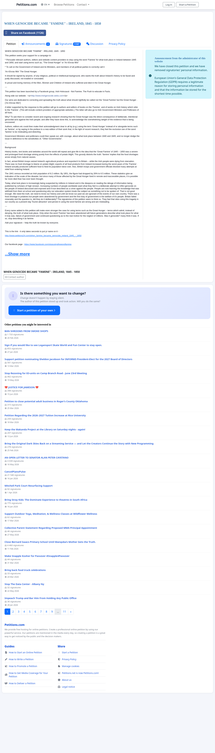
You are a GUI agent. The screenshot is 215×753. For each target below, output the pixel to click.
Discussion (94, 89)
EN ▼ (45, 4)
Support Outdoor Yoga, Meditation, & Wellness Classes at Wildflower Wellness (51, 559)
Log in (169, 4)
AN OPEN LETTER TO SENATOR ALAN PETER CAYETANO (37, 503)
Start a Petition (187, 4)
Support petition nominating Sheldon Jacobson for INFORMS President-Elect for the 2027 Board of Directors (68, 404)
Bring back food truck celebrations (25, 615)
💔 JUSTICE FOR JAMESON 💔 (22, 433)
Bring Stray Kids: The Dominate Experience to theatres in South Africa (46, 545)
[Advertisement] (101, 40)
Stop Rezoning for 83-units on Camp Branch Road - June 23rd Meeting (46, 419)
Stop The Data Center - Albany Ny (24, 629)
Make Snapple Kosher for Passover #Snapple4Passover (37, 601)
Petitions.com (26, 4)
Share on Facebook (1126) (24, 79)
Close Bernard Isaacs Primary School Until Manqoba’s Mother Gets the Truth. (50, 587)
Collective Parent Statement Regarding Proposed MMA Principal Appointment (51, 573)
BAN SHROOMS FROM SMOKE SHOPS (26, 376)
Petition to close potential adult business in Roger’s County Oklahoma (46, 447)
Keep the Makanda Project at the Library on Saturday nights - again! (45, 475)
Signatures (68, 90)
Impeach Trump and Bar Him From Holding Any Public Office (41, 643)
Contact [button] (82, 4)
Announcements (35, 90)
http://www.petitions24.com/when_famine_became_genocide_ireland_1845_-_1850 (43, 281)
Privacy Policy (117, 89)
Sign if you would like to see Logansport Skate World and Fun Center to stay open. (53, 390)
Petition (11, 89)
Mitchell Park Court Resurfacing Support (29, 531)
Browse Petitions (64, 4)
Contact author (14, 322)
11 (64, 657)
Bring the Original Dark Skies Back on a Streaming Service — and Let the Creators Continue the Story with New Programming (79, 489)
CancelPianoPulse (15, 517)
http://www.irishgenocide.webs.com (47, 141)
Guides (10, 692)
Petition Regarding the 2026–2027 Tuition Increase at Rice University (45, 461)
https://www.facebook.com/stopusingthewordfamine (48, 290)
